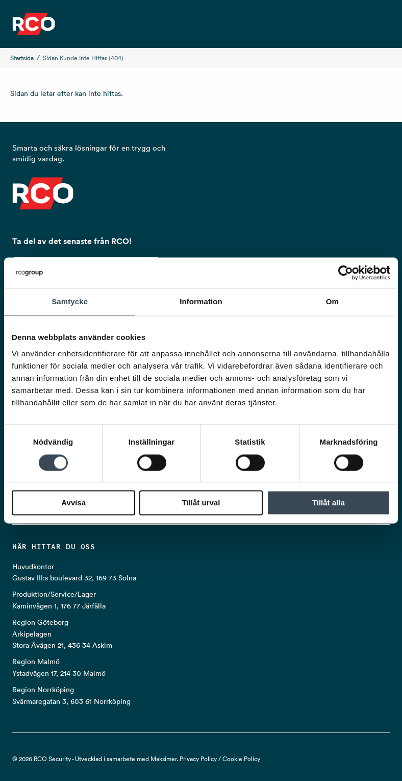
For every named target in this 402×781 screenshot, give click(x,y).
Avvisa (73, 503)
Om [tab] (332, 301)
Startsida (22, 58)
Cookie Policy (241, 758)
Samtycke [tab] (70, 301)
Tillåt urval (201, 503)
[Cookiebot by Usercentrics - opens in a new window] (345, 272)
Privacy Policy (198, 758)
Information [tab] (201, 301)
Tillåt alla (328, 503)
